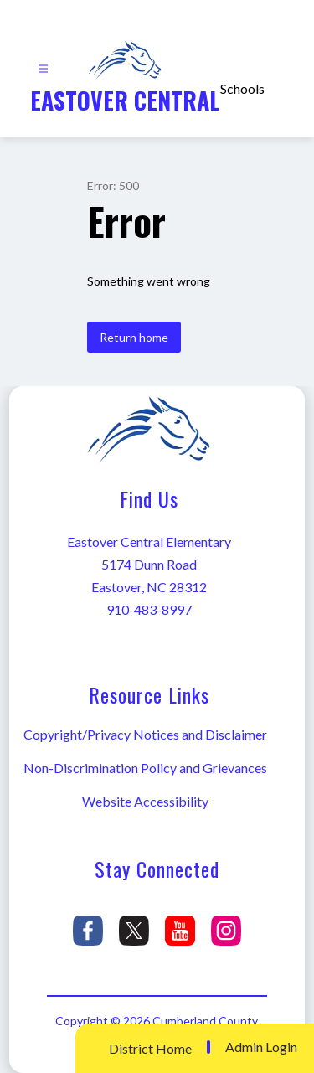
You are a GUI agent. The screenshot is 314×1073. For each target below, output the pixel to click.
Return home (134, 337)
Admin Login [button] (261, 1047)
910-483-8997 (149, 609)
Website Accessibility (145, 801)
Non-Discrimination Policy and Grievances (145, 768)
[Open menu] (43, 69)
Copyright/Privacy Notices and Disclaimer (145, 734)
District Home (150, 1048)
